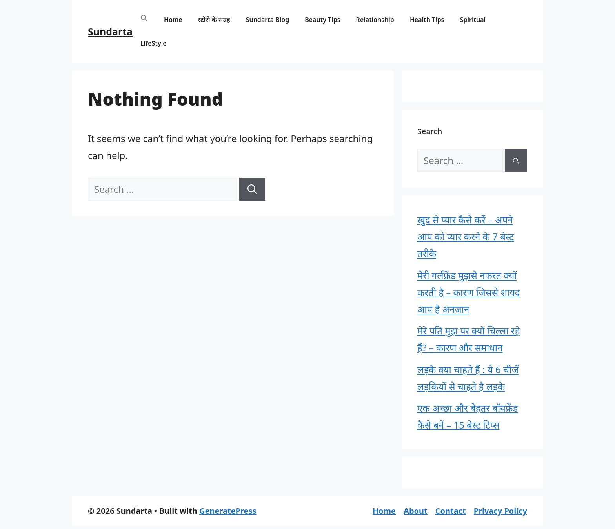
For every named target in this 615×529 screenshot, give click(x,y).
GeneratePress (227, 510)
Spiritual (473, 19)
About (416, 510)
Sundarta (110, 31)
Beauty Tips (322, 19)
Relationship (375, 19)
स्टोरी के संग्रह (214, 19)
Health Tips (427, 19)
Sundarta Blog (267, 19)
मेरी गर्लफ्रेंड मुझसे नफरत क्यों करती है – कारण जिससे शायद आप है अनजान (468, 292)
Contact (450, 510)
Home (173, 19)
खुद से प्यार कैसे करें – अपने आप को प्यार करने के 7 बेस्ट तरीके (465, 236)
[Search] (252, 189)
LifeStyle (153, 43)
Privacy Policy (500, 510)
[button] (144, 19)
